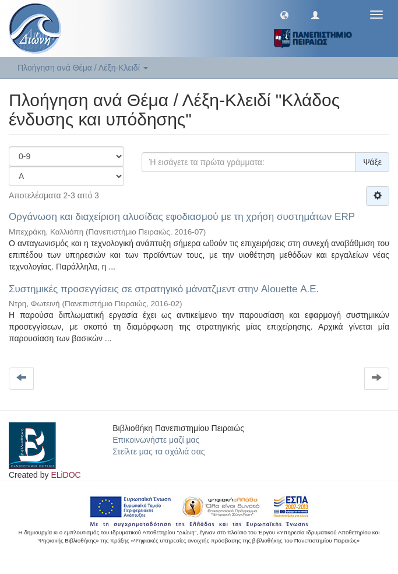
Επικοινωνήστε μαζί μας (155, 439)
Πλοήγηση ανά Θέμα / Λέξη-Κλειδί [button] (82, 67)
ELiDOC (65, 475)
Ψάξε (372, 162)
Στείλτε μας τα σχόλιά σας (158, 451)
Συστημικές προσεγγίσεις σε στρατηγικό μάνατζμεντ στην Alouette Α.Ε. (164, 289)
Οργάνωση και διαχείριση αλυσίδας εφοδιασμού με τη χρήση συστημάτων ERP (182, 216)
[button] (284, 14)
